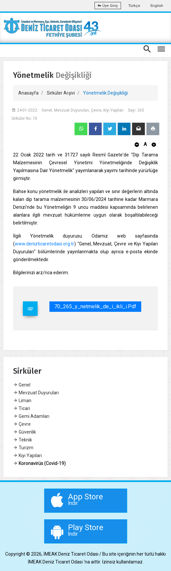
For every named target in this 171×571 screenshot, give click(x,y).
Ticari (21, 408)
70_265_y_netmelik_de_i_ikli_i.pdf (95, 306)
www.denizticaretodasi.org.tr (44, 243)
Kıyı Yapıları (27, 455)
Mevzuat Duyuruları (36, 392)
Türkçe (134, 6)
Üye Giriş (108, 6)
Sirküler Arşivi (61, 93)
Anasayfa (28, 93)
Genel (21, 384)
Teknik (22, 439)
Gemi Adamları (31, 416)
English (156, 6)
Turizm (23, 447)
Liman (22, 400)
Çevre (22, 424)
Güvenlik (24, 432)
